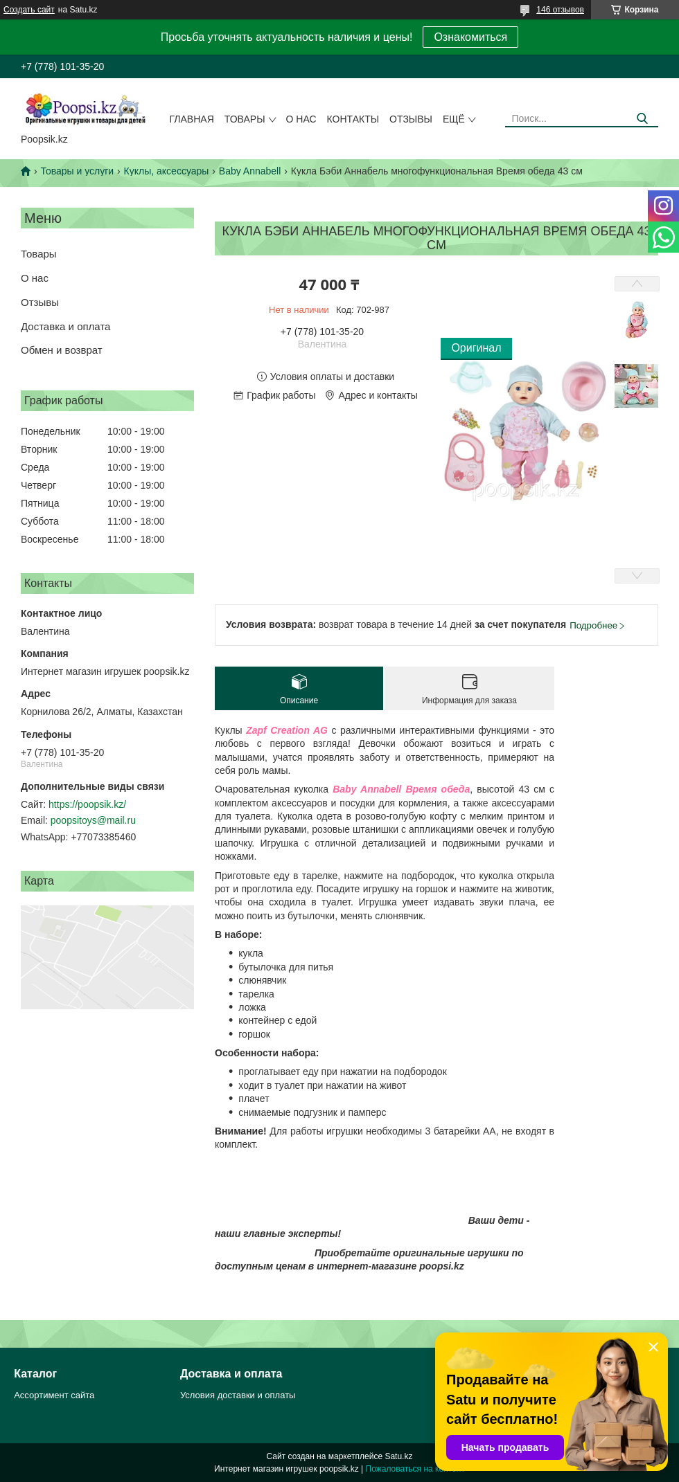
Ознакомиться (470, 37)
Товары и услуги (77, 171)
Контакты (353, 119)
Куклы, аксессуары (166, 171)
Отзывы (410, 119)
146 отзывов (560, 10)
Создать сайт (29, 10)
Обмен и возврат (62, 350)
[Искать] (642, 118)
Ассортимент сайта (54, 1395)
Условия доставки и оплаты (237, 1395)
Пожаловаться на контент (415, 1469)
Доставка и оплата (65, 326)
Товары (244, 119)
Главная (192, 119)
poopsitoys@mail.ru (93, 820)
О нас (301, 119)
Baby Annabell (250, 171)
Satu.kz (398, 1456)
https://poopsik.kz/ (87, 804)
